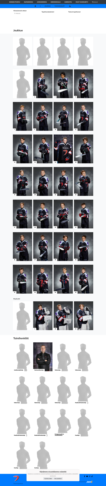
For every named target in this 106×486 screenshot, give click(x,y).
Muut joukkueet (82, 2)
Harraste (68, 2)
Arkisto (95, 2)
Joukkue (48, 6)
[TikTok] (91, 476)
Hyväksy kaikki (48, 478)
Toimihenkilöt (59, 6)
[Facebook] (84, 476)
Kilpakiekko (28, 2)
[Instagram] (89, 476)
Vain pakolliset (58, 478)
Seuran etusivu (14, 2)
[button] (22, 52)
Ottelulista (17, 19)
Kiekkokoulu (56, 2)
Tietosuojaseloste (18, 483)
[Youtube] (86, 476)
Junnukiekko (42, 2)
